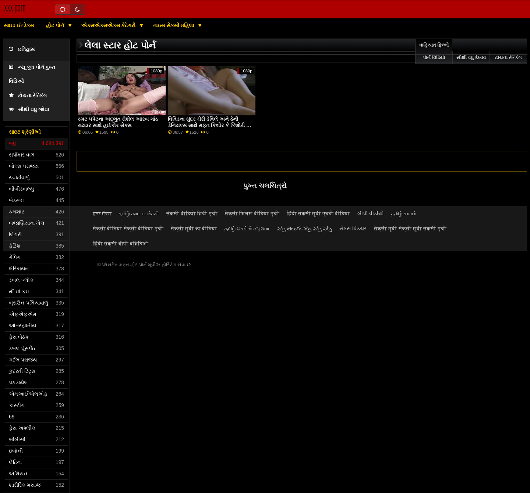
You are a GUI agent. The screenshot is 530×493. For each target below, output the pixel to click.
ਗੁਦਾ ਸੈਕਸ (102, 213)
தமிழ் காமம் (403, 213)
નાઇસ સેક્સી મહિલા (174, 25)
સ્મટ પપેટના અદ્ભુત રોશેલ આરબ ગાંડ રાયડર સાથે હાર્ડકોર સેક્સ (118, 122)
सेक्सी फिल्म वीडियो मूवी (252, 213)
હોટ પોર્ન (56, 25)
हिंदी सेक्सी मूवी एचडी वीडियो (318, 213)
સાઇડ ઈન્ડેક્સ (19, 25)
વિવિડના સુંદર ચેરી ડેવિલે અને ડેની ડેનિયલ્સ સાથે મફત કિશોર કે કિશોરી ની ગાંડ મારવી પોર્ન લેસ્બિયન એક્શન (209, 125)
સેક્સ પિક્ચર (353, 228)
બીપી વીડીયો (370, 213)
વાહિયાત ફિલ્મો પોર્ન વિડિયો (434, 51)
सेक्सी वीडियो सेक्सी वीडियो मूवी (128, 228)
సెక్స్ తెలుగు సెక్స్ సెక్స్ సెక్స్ (304, 228)
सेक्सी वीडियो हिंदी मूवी (192, 213)
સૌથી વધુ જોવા (29, 109)
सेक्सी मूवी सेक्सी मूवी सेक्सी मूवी (410, 228)
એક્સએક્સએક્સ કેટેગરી (109, 25)
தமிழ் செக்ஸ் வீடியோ (247, 228)
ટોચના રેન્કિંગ (28, 95)
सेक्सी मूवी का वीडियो (194, 228)
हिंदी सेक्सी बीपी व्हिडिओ (120, 243)
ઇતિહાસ (22, 49)
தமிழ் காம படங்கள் (139, 213)
